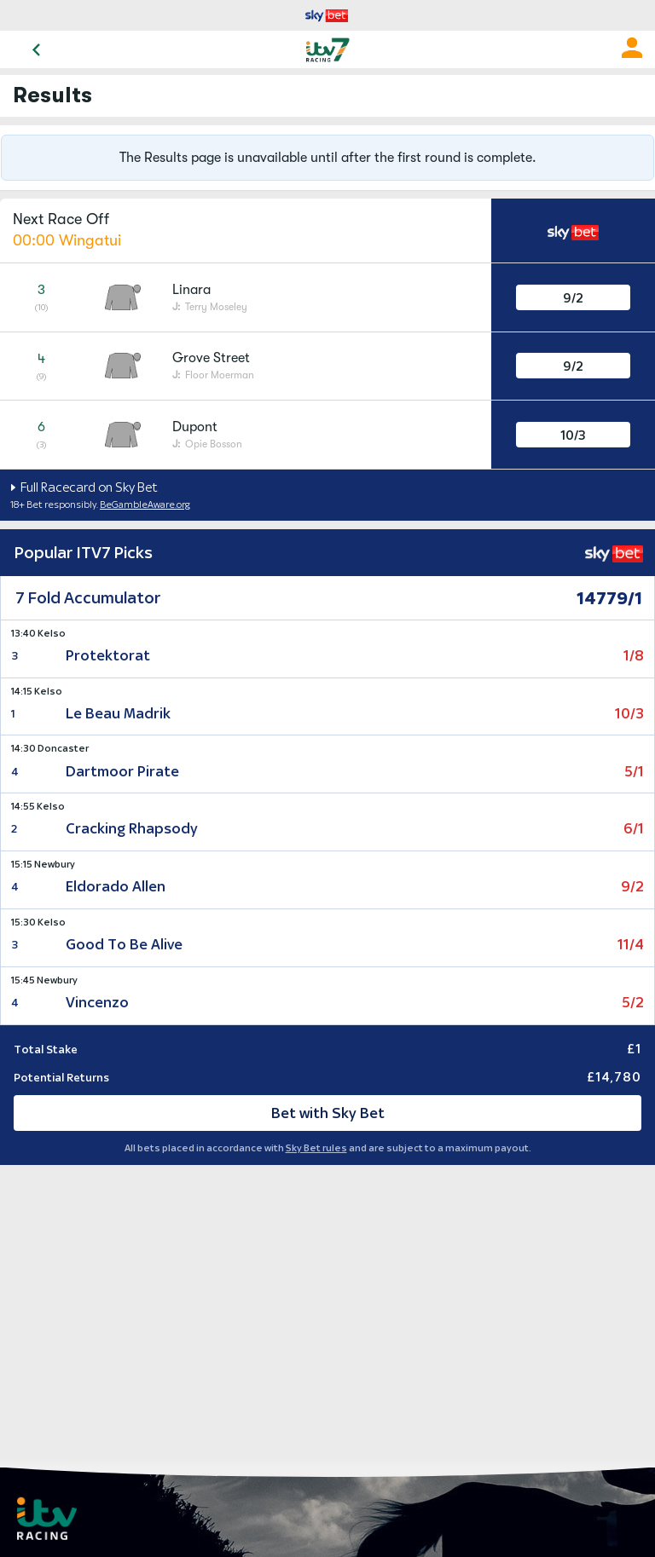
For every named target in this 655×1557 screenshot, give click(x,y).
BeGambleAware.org (145, 504)
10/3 (572, 435)
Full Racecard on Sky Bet (88, 487)
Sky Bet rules (316, 1148)
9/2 (573, 298)
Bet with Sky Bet (328, 1113)
